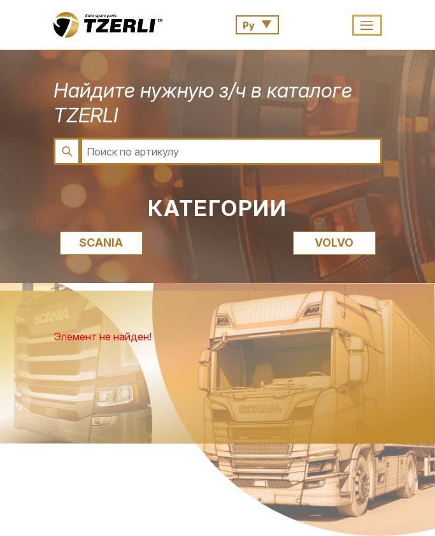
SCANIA (101, 242)
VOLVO (334, 242)
